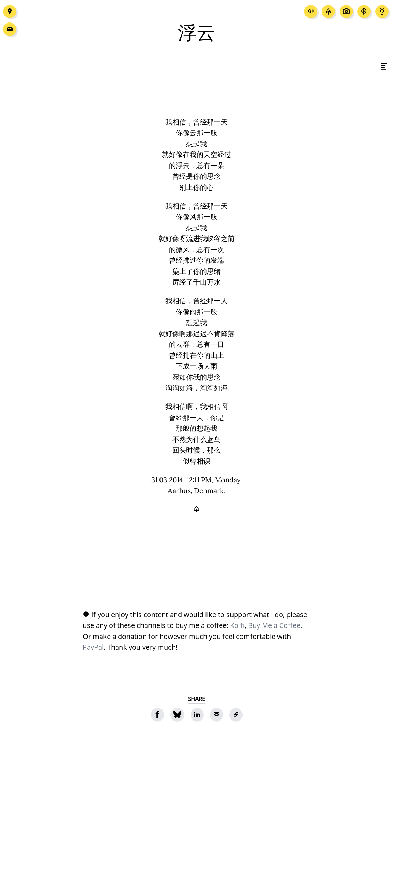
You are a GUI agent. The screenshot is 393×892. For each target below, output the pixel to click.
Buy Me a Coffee (274, 625)
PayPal (93, 647)
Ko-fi (237, 625)
